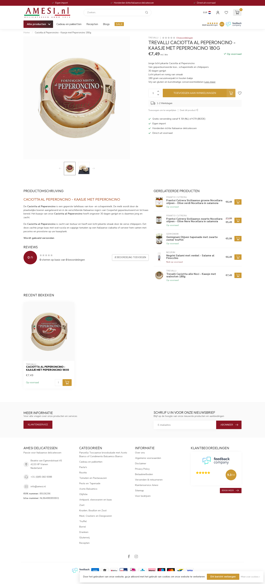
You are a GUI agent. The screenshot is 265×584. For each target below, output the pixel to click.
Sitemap (139, 490)
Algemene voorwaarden (148, 458)
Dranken (83, 532)
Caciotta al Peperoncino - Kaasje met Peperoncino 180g (63, 32)
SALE (119, 24)
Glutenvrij (84, 537)
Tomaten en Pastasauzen (93, 478)
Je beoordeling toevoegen (130, 257)
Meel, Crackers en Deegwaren (95, 516)
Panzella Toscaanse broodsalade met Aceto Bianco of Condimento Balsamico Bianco (103, 454)
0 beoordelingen (184, 37)
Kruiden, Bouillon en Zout (92, 510)
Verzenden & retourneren (149, 479)
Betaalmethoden (144, 474)
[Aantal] (58, 382)
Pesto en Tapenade (89, 483)
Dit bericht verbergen (223, 576)
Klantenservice (38, 424)
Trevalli (153, 38)
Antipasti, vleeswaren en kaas (95, 499)
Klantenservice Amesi (146, 485)
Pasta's (83, 467)
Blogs (106, 24)
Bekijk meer (230, 490)
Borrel (82, 526)
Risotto (83, 472)
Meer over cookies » (250, 576)
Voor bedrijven (143, 496)
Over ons (140, 452)
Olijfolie (83, 494)
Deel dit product (189, 110)
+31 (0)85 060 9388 (41, 476)
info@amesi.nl (38, 486)
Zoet (81, 505)
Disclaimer (140, 463)
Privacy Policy (142, 469)
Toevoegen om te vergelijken (162, 110)
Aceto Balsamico (88, 488)
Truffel (83, 521)
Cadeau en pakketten (68, 24)
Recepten (92, 24)
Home (26, 32)
